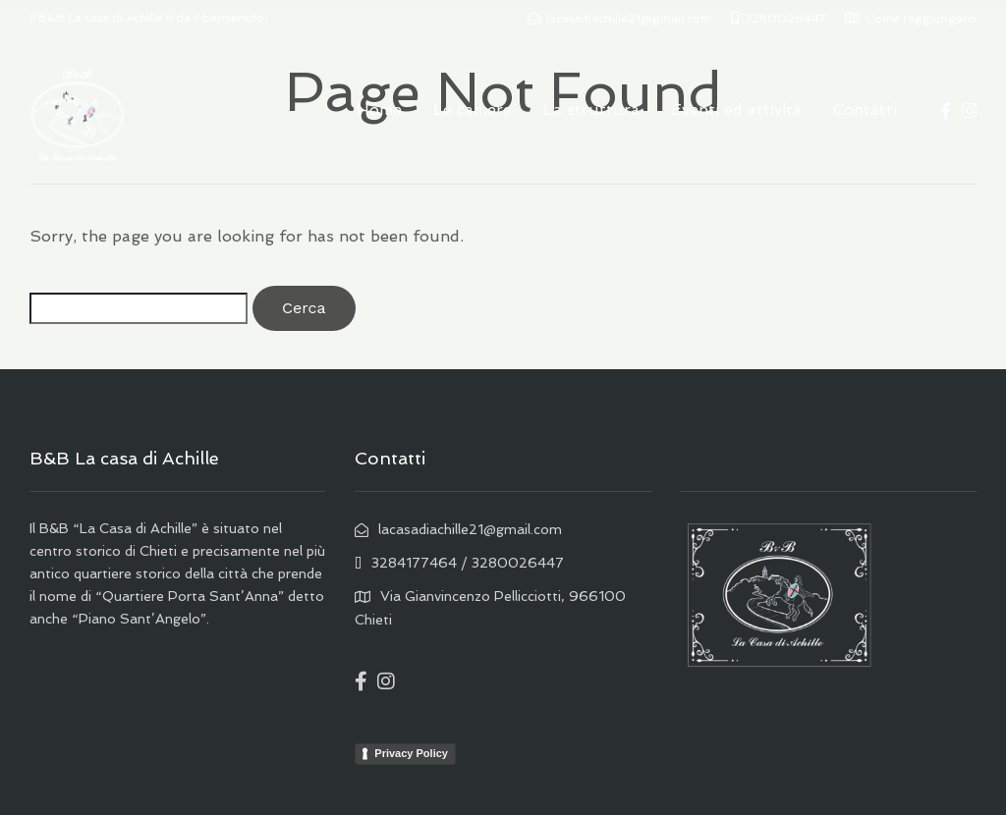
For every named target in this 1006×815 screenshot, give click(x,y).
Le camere (472, 109)
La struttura (591, 109)
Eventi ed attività (736, 109)
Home (379, 109)
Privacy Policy (411, 753)
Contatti (865, 109)
